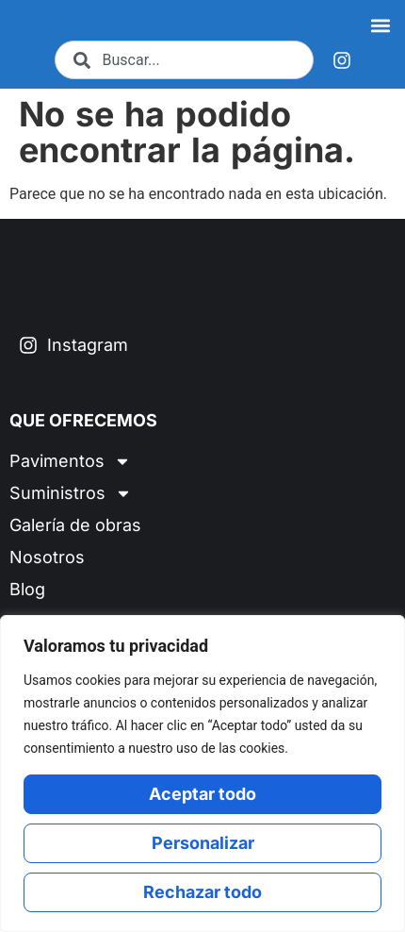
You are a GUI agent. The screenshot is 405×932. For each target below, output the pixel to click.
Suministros (70, 509)
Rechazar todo (202, 892)
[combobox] (184, 67)
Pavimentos (70, 477)
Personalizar (203, 843)
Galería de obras (75, 541)
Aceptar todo (202, 794)
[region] (202, 773)
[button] (380, 28)
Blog (27, 605)
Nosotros (47, 573)
